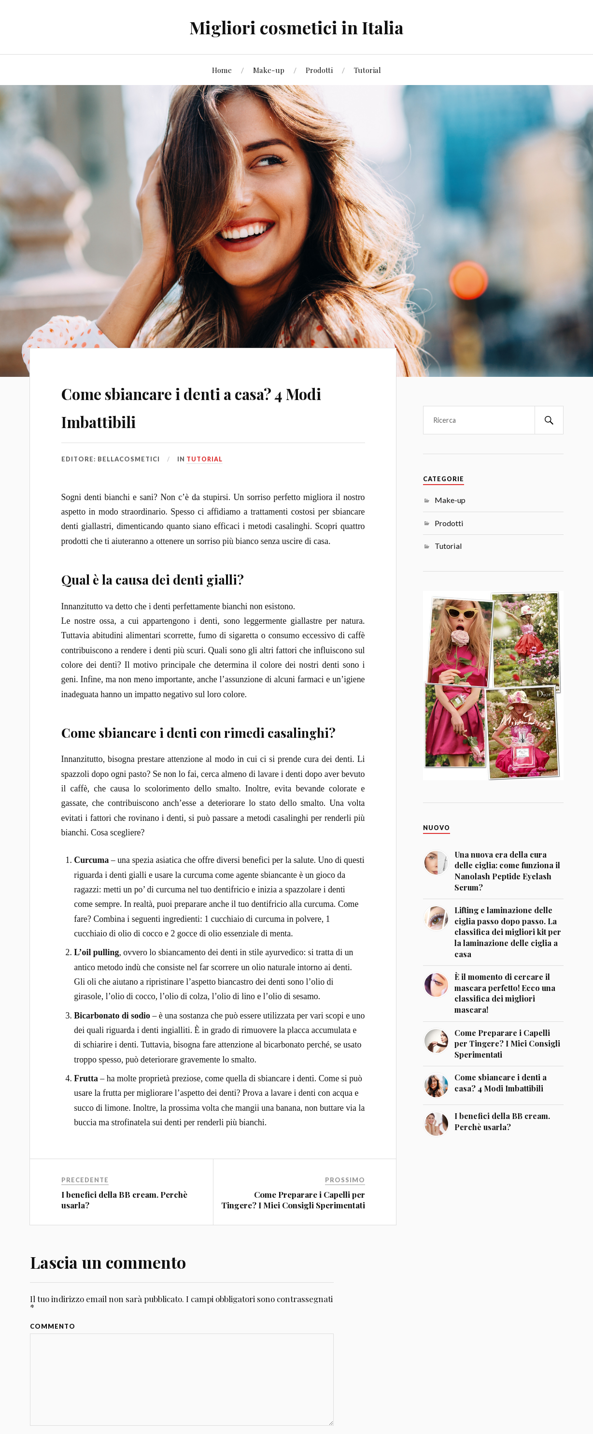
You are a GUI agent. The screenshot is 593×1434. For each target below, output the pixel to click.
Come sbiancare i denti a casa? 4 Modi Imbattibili (211, 405)
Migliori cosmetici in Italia (296, 26)
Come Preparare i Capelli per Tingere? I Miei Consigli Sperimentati (293, 1199)
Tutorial (367, 70)
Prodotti (319, 70)
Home (222, 70)
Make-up (268, 70)
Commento (52, 1326)
